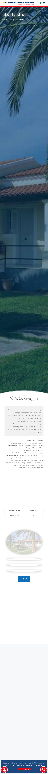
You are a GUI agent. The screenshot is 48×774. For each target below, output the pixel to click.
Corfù (21, 19)
